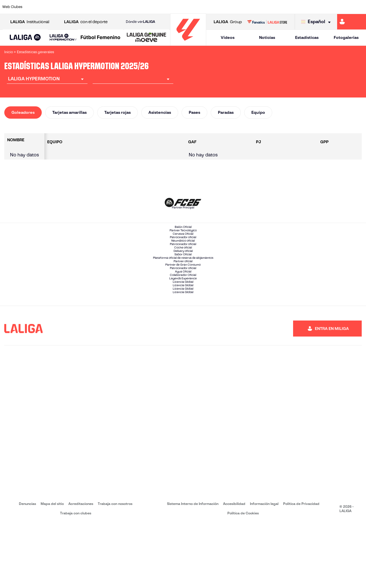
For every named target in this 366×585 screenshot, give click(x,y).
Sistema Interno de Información (192, 565)
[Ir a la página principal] (188, 43)
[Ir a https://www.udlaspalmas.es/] (219, 7)
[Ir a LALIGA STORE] (267, 21)
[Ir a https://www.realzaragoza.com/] (282, 7)
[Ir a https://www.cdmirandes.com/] (204, 7)
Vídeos (227, 37)
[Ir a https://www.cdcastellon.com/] (95, 7)
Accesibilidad (234, 565)
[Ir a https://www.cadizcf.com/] (80, 7)
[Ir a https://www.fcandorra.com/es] (344, 7)
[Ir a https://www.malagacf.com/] (188, 7)
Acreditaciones (80, 565)
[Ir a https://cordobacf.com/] (157, 7)
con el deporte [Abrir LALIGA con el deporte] (86, 21)
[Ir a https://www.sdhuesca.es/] (313, 7)
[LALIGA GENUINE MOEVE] (147, 37)
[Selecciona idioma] (317, 22)
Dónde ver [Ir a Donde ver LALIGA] (140, 22)
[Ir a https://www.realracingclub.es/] (235, 7)
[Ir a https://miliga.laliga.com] (351, 21)
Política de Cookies (243, 574)
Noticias (267, 37)
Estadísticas (307, 37)
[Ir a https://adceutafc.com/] (111, 7)
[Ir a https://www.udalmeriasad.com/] (49, 7)
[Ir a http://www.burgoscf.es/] (64, 7)
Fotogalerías (346, 37)
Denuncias (27, 565)
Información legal (264, 565)
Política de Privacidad (301, 565)
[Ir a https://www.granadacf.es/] (173, 7)
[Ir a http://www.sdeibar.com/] (297, 7)
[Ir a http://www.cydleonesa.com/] (142, 7)
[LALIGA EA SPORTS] (25, 37)
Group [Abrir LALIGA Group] (228, 21)
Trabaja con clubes (75, 574)
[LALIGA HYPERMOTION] (63, 37)
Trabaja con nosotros (115, 565)
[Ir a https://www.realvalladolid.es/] (328, 7)
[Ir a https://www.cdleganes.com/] (126, 7)
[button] (25, 37)
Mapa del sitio (52, 565)
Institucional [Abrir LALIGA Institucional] (29, 21)
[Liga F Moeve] (100, 37)
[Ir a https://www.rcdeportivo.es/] (250, 7)
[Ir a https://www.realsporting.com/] (266, 7)
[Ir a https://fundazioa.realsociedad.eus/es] (359, 7)
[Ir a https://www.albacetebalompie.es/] (33, 7)
